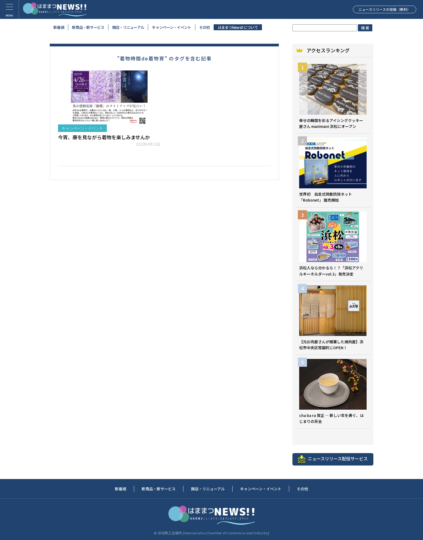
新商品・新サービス (88, 27)
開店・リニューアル (128, 27)
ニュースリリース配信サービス (333, 459)
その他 (204, 27)
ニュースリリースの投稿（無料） (378, 9)
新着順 (58, 27)
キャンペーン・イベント (171, 27)
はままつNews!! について (238, 27)
